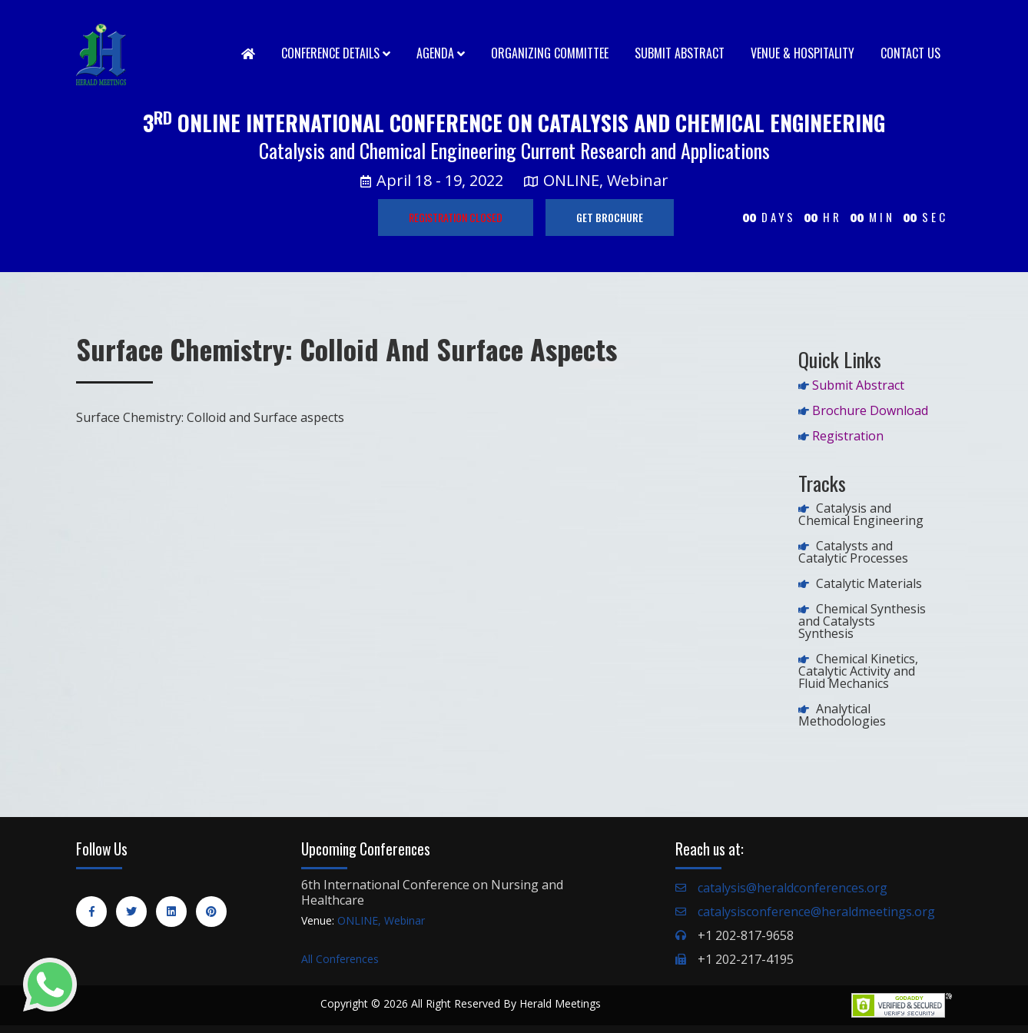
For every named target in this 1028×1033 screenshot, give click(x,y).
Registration (848, 435)
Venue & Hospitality (802, 53)
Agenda (440, 53)
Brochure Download (870, 410)
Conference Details (335, 53)
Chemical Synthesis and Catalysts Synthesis (862, 621)
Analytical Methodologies (842, 714)
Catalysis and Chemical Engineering (861, 514)
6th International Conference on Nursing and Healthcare (432, 892)
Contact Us (910, 53)
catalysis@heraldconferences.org (792, 887)
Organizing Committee (550, 53)
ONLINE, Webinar (381, 920)
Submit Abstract (680, 53)
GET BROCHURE (609, 217)
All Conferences (340, 959)
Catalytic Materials (869, 583)
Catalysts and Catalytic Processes (853, 551)
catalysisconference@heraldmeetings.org (816, 911)
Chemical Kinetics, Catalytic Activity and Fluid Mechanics (858, 671)
